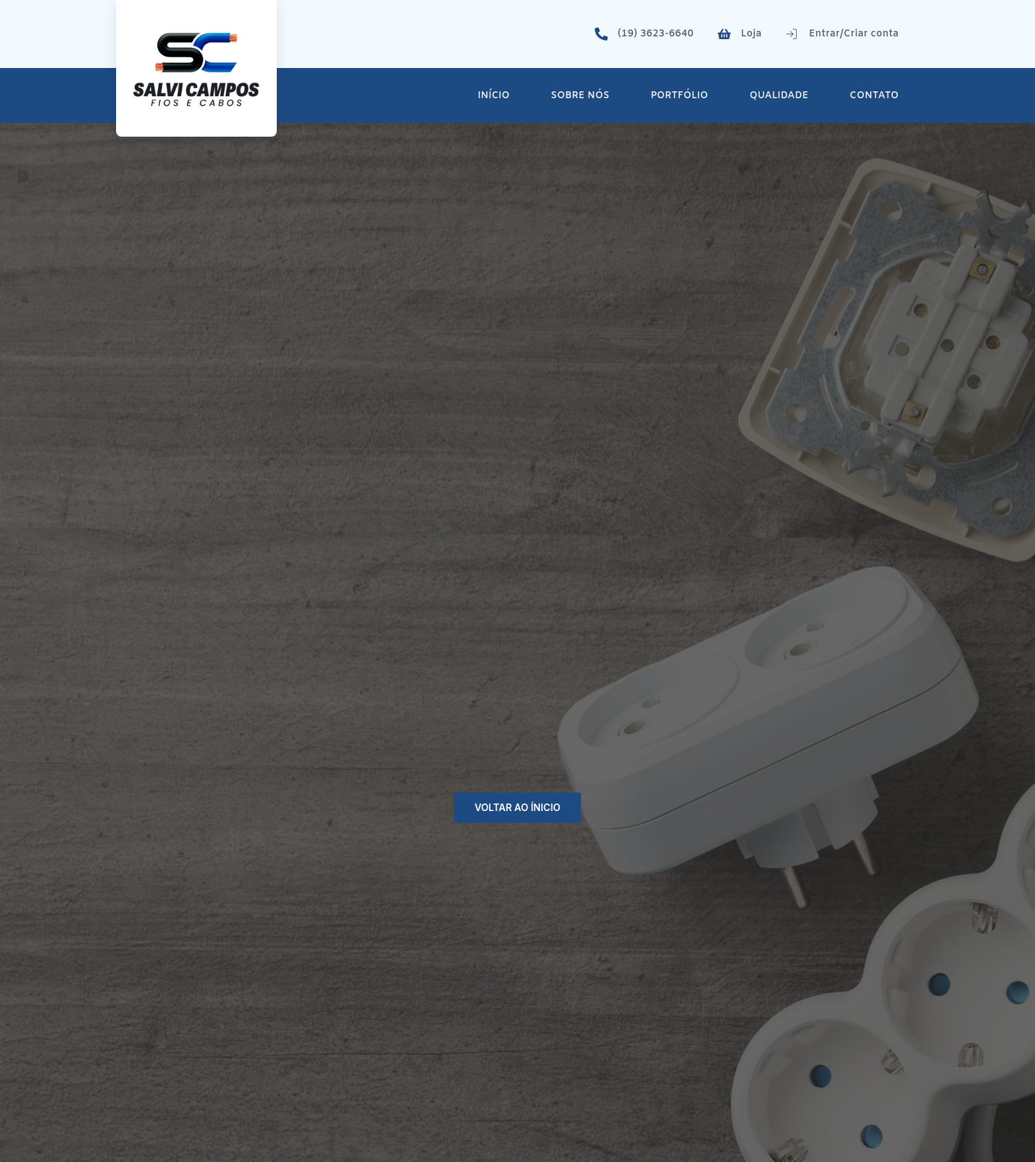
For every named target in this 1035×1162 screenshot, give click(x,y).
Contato (874, 95)
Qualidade (778, 95)
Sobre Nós (580, 95)
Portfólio (679, 95)
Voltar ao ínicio (517, 807)
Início (494, 95)
